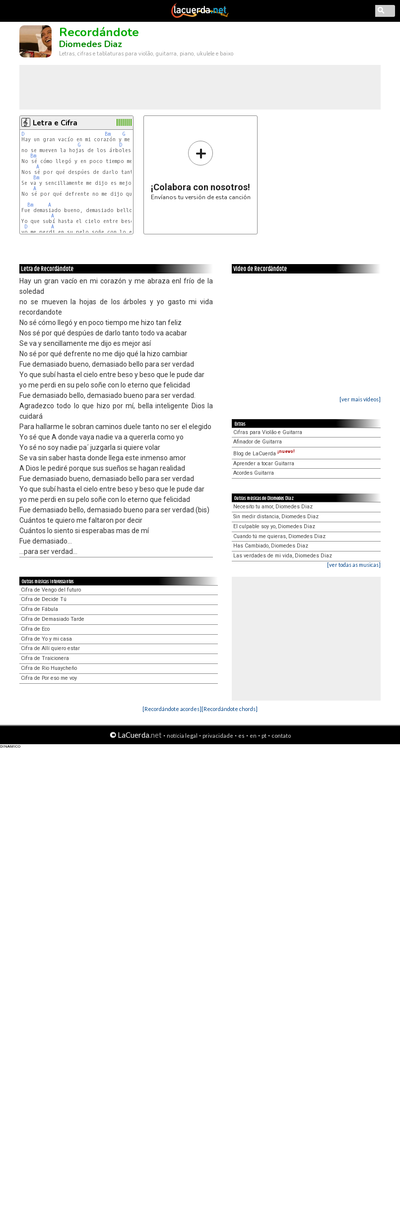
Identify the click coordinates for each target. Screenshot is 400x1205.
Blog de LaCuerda (264, 453)
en (253, 735)
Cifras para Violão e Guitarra (267, 432)
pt (264, 735)
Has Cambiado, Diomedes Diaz (270, 546)
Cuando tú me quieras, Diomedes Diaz (279, 536)
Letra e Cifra (55, 123)
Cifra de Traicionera (45, 658)
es (241, 735)
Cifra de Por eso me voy (49, 678)
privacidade (217, 735)
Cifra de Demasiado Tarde (52, 619)
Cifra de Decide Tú (44, 599)
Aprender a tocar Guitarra (263, 463)
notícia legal (182, 735)
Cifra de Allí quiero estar (50, 648)
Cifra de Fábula (39, 609)
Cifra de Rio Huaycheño (49, 668)
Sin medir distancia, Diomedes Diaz (276, 516)
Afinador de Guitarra (257, 441)
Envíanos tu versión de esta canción (201, 170)
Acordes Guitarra (253, 473)
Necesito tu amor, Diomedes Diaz (273, 506)
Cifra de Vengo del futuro (51, 590)
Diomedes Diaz (90, 44)
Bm (108, 134)
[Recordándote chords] (229, 709)
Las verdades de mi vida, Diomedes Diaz (282, 555)
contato (281, 735)
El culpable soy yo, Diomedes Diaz (274, 526)
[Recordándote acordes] (171, 709)
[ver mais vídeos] (360, 399)
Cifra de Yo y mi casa (46, 639)
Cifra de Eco (35, 629)
